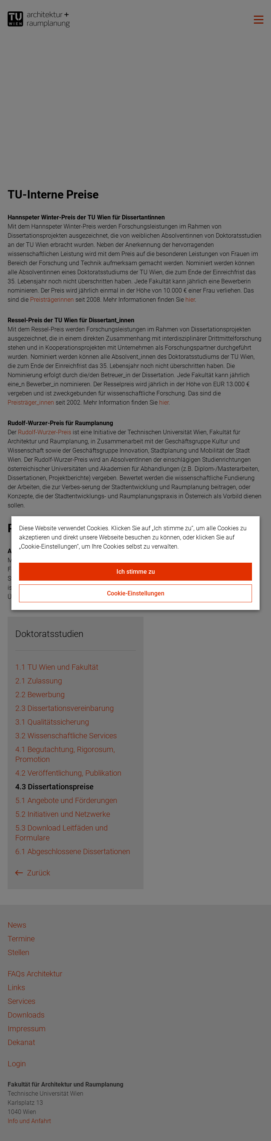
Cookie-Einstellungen (135, 593)
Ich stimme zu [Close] (135, 571)
